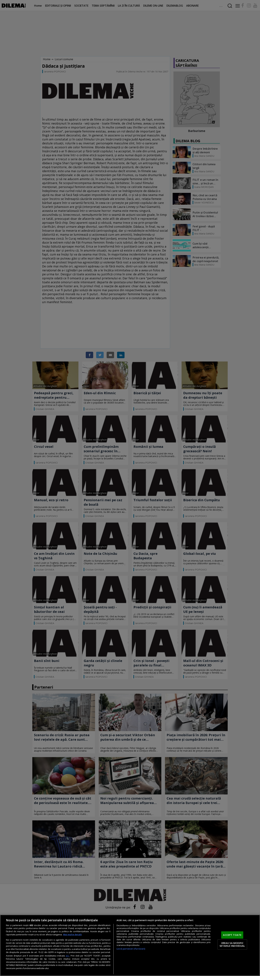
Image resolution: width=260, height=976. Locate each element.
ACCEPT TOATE (232, 934)
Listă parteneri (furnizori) (131, 948)
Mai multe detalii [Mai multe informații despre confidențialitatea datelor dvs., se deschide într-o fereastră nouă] (72, 934)
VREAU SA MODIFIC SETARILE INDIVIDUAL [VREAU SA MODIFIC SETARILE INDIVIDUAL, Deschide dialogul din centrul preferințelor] (232, 944)
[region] (130, 945)
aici (67, 955)
